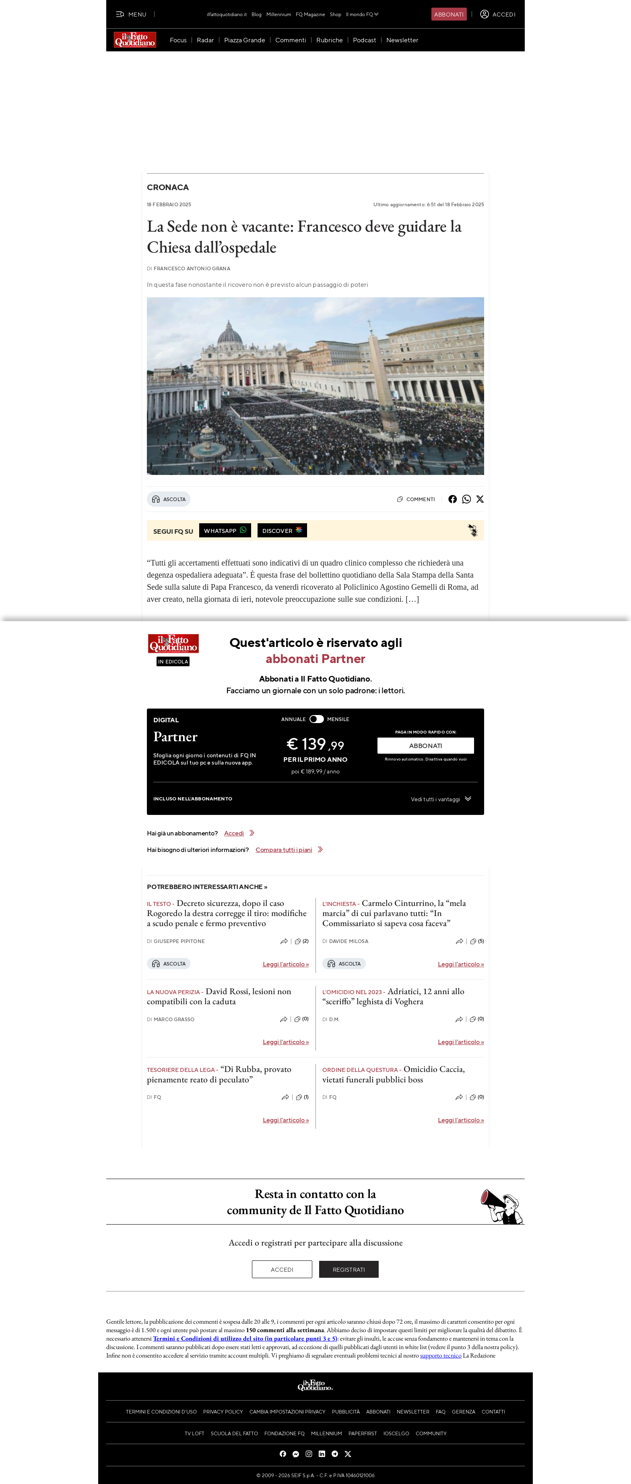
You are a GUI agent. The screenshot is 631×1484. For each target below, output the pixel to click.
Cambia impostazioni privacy (288, 1411)
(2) (302, 941)
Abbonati (449, 14)
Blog (257, 14)
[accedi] (497, 14)
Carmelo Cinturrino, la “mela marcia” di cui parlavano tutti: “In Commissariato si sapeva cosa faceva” (394, 913)
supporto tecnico (441, 1355)
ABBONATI (425, 745)
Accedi (282, 1269)
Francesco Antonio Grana (188, 268)
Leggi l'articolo (286, 964)
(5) (477, 941)
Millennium (278, 14)
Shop (335, 14)
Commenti (416, 499)
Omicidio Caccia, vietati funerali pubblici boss (393, 1074)
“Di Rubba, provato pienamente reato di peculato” (219, 1074)
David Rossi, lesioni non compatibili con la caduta (219, 996)
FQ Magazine (310, 14)
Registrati (349, 1269)
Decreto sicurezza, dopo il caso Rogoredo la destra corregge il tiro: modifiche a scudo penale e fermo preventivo (227, 913)
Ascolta (169, 499)
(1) (302, 1097)
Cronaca (167, 187)
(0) (301, 1019)
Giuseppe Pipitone (176, 941)
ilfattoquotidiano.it (227, 14)
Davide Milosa (345, 941)
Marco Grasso (170, 1019)
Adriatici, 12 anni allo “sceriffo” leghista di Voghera (393, 996)
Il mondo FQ (362, 14)
